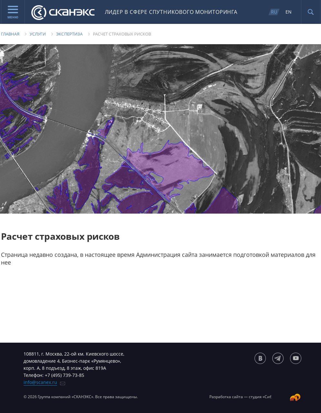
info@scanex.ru (40, 382)
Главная (10, 34)
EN (289, 12)
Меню (12, 12)
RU (274, 12)
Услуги (38, 34)
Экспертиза (69, 34)
